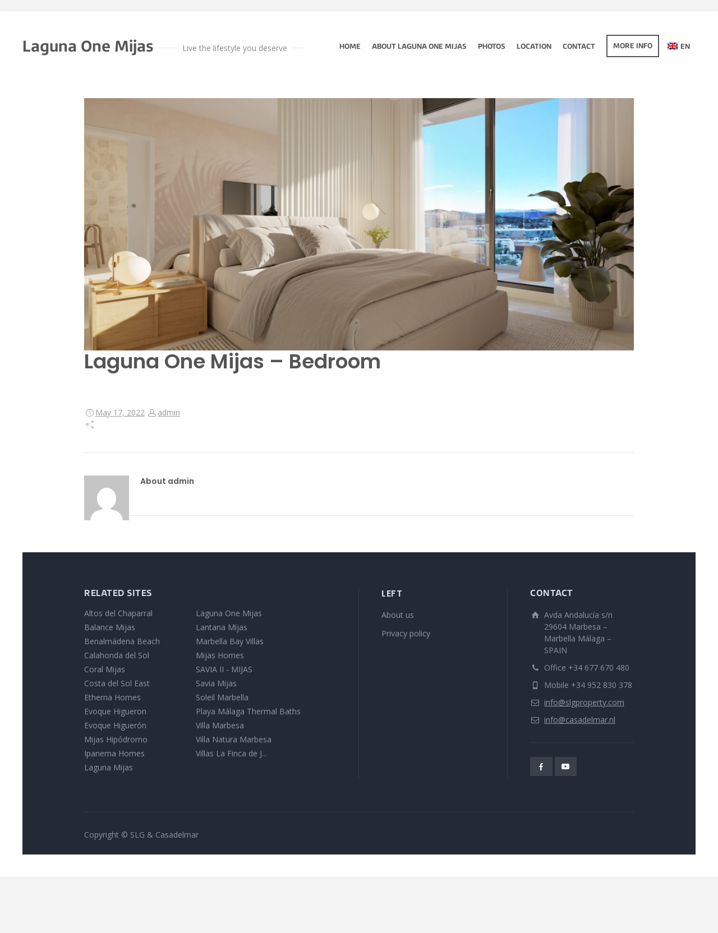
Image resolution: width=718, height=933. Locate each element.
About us (397, 614)
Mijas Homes (220, 655)
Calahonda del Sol (116, 655)
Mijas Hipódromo (116, 739)
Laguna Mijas (108, 767)
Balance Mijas (109, 627)
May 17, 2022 (120, 412)
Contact (579, 47)
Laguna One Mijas (229, 613)
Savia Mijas (216, 683)
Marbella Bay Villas (230, 641)
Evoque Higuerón (115, 725)
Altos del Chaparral (118, 613)
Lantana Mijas (221, 627)
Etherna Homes (112, 697)
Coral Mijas (104, 669)
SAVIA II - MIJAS (224, 669)
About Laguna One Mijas (419, 47)
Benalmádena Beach (122, 641)
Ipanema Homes (114, 753)
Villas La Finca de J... (231, 753)
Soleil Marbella (222, 697)
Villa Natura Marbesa (233, 739)
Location (534, 47)
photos (491, 47)
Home (350, 47)
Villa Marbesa (220, 725)
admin (169, 412)
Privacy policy (405, 633)
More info (632, 46)
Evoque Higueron (115, 711)
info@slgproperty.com (584, 702)
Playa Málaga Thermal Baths (248, 711)
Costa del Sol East (117, 683)
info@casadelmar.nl (579, 719)
